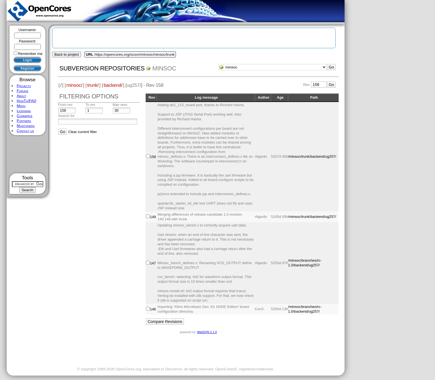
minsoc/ (74, 85)
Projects (24, 86)
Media (21, 106)
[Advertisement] (27, 154)
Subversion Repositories (102, 68)
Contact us (25, 131)
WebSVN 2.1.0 (207, 332)
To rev (90, 105)
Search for (66, 116)
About (21, 96)
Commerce (24, 116)
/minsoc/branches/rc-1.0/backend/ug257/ (305, 262)
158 (153, 157)
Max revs (120, 105)
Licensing (24, 111)
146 (153, 309)
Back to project (66, 54)
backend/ (112, 85)
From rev (65, 105)
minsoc (164, 68)
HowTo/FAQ (26, 101)
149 (153, 217)
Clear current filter (82, 132)
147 (153, 263)
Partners (24, 121)
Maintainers (25, 126)
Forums (22, 91)
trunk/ (92, 85)
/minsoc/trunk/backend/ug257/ (312, 156)
